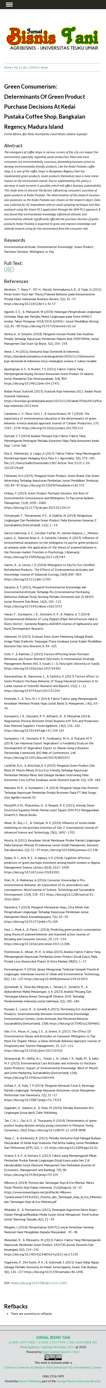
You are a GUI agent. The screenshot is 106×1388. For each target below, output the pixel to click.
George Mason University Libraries (78, 1381)
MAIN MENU (9, 5)
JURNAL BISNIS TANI (53, 1337)
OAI (94, 1342)
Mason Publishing (30, 1381)
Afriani (44, 67)
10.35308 (82, 1342)
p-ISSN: (14, 1342)
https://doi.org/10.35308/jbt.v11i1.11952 (39, 1283)
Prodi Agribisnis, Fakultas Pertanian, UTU (46, 1347)
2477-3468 (27, 1342)
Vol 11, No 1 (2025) (26, 67)
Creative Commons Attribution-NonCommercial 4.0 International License (53, 1367)
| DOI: (70, 1342)
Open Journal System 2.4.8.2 (61, 1352)
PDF (9, 270)
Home (7, 67)
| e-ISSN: (42, 1342)
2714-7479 (57, 1342)
